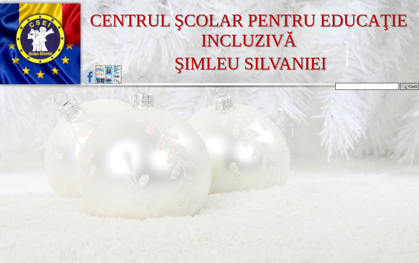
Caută (413, 86)
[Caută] (367, 86)
